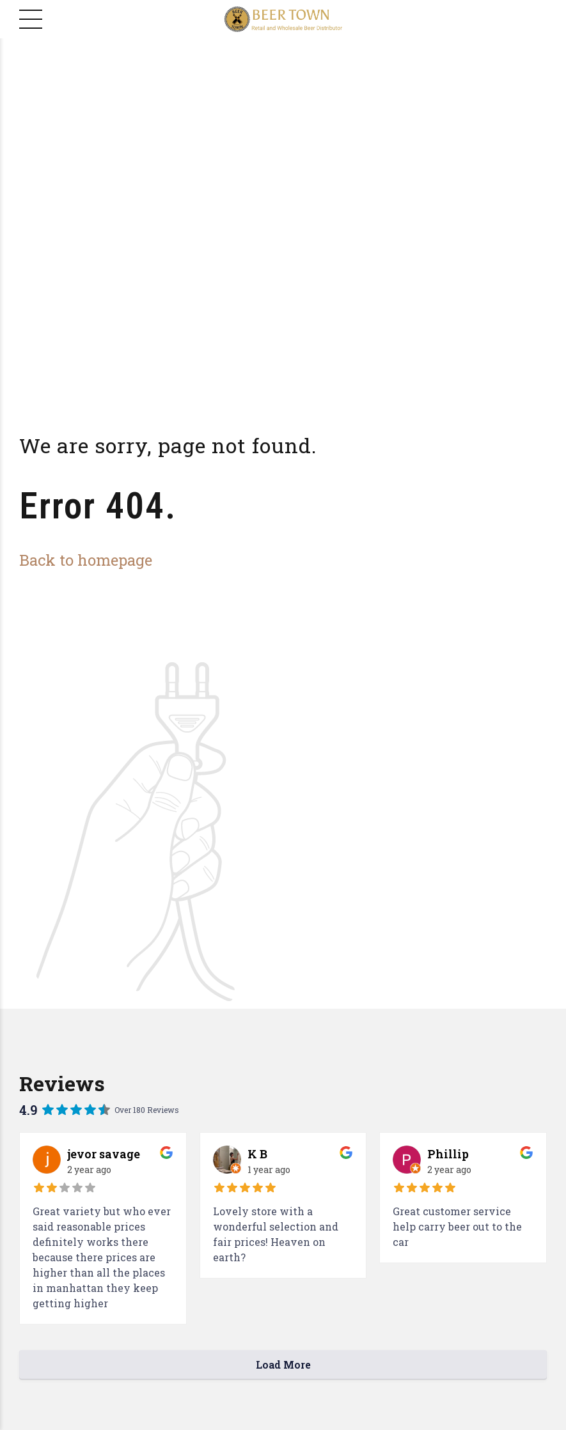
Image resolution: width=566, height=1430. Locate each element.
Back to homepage (85, 560)
